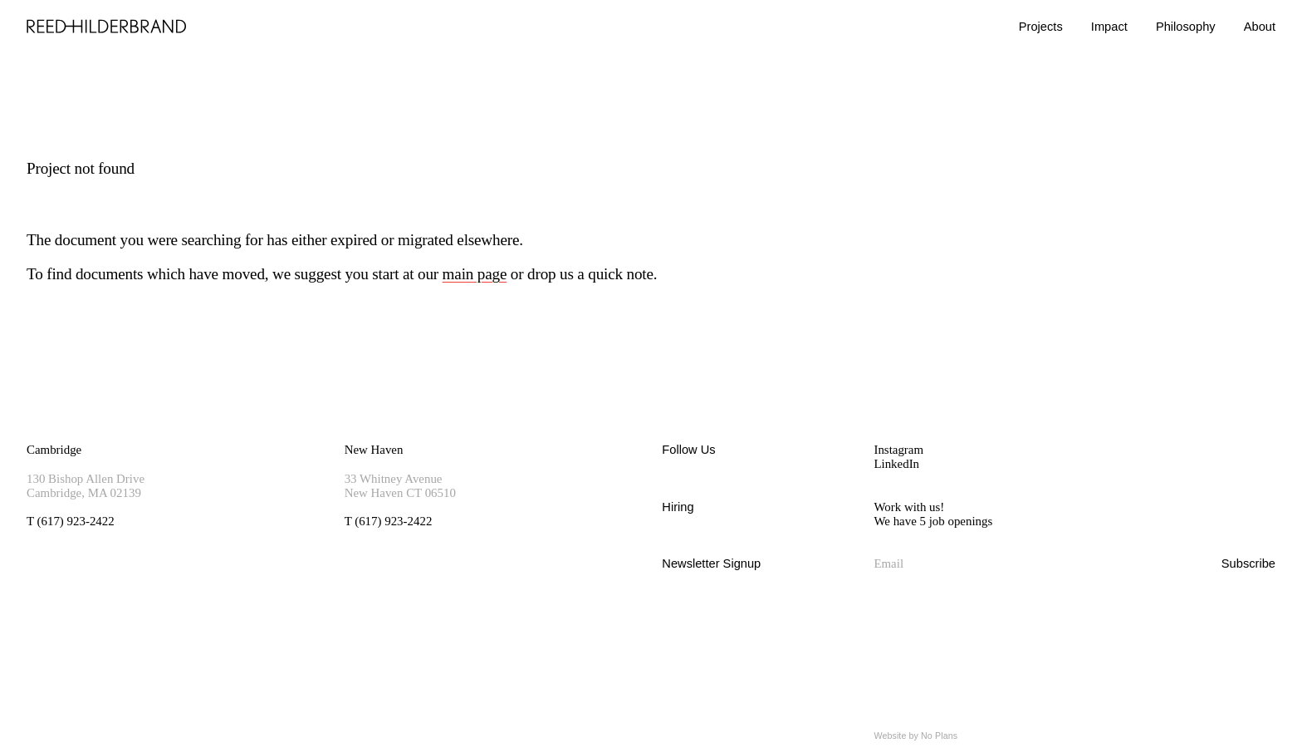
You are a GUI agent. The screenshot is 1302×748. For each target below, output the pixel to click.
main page (475, 274)
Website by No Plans (915, 736)
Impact (1109, 26)
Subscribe (1248, 563)
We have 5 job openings (933, 521)
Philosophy (1186, 26)
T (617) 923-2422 (71, 521)
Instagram (898, 449)
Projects (1041, 26)
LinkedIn (896, 463)
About (1259, 26)
